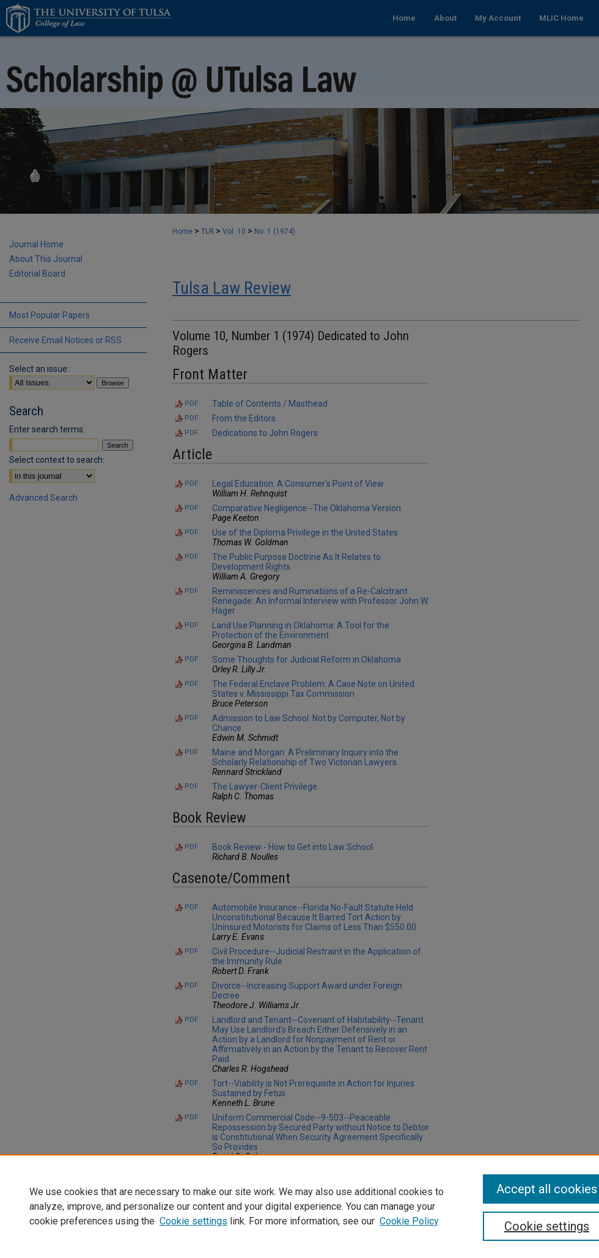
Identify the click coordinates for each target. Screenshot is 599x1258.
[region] (299, 1206)
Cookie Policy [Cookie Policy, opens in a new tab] (409, 1221)
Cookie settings (193, 1221)
